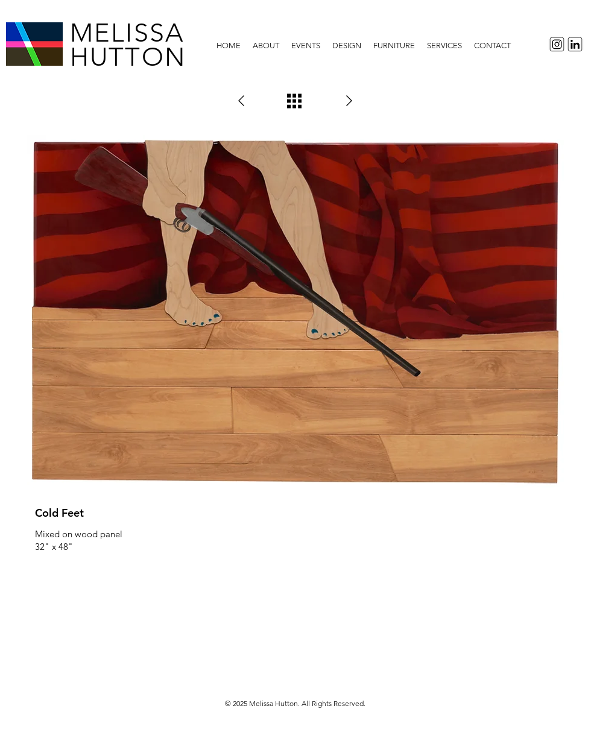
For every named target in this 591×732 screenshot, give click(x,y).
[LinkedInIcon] (576, 44)
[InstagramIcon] (555, 44)
